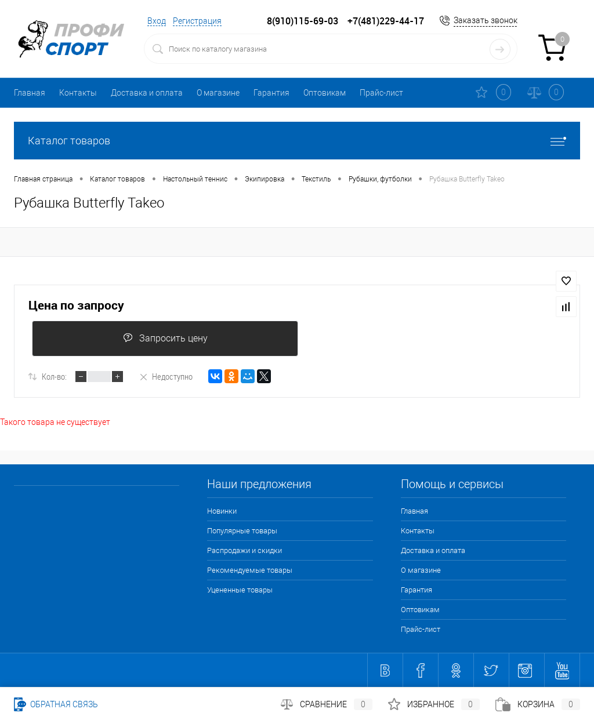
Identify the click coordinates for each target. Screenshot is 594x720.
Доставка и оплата (147, 92)
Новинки (222, 511)
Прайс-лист (381, 92)
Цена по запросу (76, 305)
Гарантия (271, 92)
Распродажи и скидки (244, 550)
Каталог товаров (297, 140)
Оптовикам (324, 92)
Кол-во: (54, 376)
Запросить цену (165, 338)
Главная (29, 92)
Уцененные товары (240, 590)
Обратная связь (56, 704)
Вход (156, 21)
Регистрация (197, 21)
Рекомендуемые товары (249, 570)
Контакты (78, 92)
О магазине (218, 92)
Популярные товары (242, 530)
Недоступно (166, 376)
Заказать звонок (485, 20)
